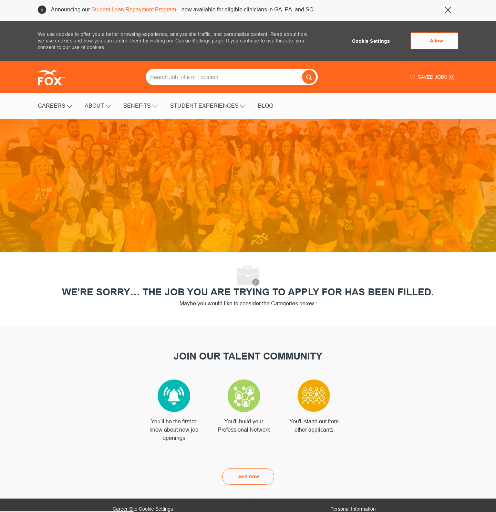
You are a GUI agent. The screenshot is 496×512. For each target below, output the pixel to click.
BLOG (265, 105)
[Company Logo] (55, 77)
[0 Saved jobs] (432, 77)
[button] (371, 41)
